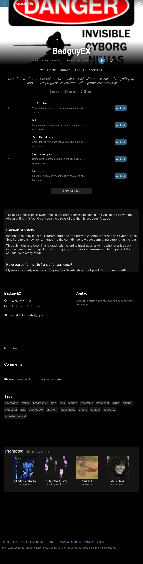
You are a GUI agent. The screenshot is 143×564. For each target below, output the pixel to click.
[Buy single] (121, 108)
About (79, 70)
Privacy (88, 541)
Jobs (51, 541)
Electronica (33, 306)
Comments (13, 364)
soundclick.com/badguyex (26, 315)
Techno (35, 112)
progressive (40, 403)
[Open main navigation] (4, 3)
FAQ (15, 541)
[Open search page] (139, 3)
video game (68, 409)
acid (23, 409)
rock (62, 403)
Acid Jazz (37, 146)
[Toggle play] (8, 108)
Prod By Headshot (56, 484)
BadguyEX (12, 293)
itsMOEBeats (25, 484)
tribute (83, 409)
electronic (86, 403)
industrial (11, 409)
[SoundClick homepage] (24, 3)
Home (51, 70)
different (52, 409)
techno (72, 403)
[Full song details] (134, 108)
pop (53, 403)
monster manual (15, 416)
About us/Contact (33, 541)
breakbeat (102, 403)
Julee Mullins (86, 484)
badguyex (109, 409)
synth (115, 403)
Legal (100, 541)
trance (26, 403)
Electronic (17, 306)
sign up (19, 379)
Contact (96, 70)
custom (95, 409)
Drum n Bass (38, 163)
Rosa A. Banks (117, 484)
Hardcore (36, 180)
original (127, 403)
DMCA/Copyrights (69, 541)
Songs (65, 70)
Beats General (39, 129)
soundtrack (36, 409)
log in (32, 379)
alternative (11, 403)
